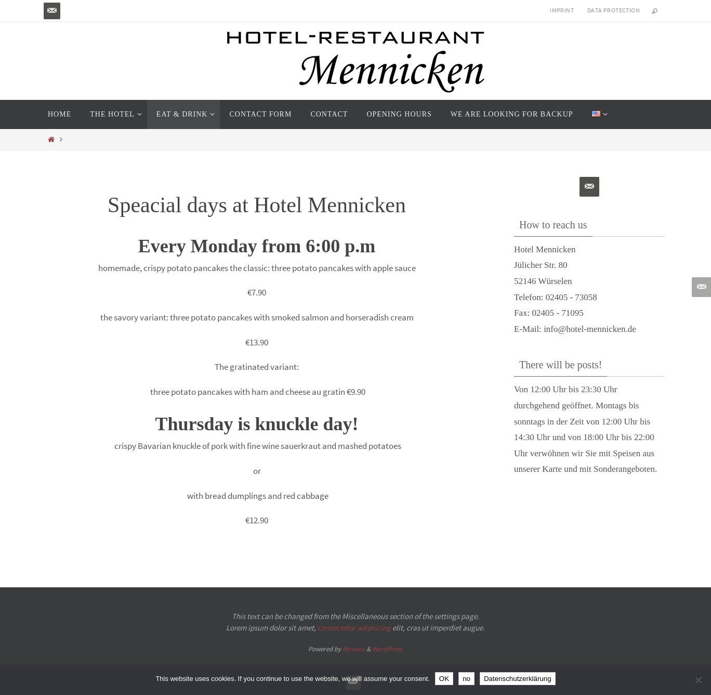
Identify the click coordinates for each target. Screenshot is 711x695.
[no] (698, 680)
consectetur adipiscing (354, 628)
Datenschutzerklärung (517, 679)
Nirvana (354, 649)
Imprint (562, 10)
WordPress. (387, 649)
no (466, 679)
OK (444, 679)
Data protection (613, 10)
